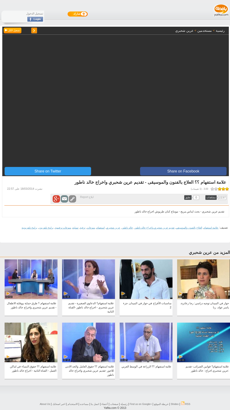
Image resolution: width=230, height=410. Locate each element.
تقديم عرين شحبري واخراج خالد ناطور (155, 227)
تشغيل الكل (12, 30)
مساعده (84, 404)
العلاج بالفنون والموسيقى (189, 227)
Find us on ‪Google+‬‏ (141, 404)
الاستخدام (73, 404)
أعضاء (104, 404)
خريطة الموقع (161, 404)
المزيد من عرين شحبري (209, 252)
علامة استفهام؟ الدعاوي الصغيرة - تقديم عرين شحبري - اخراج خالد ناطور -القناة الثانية (91, 307)
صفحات (114, 404)
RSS (185, 404)
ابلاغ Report (87, 197)
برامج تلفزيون (46, 227)
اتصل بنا (95, 404)
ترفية (82, 227)
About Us (45, 404)
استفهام (100, 227)
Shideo (174, 404)
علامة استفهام (211, 227)
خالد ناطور (127, 227)
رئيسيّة (124, 404)
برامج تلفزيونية (29, 227)
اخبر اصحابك (58, 404)
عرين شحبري (113, 227)
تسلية (75, 227)
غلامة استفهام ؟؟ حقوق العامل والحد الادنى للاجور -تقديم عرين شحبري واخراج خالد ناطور (89, 370)
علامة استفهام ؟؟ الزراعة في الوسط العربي (146, 366)
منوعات (91, 227)
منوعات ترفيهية (63, 227)
